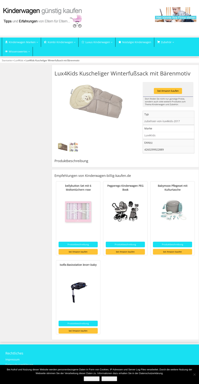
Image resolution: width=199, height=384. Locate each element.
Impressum (12, 359)
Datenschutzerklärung (19, 364)
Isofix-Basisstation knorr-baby (78, 265)
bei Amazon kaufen (168, 90)
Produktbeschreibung (78, 244)
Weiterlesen (109, 378)
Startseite (7, 60)
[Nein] (194, 374)
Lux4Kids (18, 60)
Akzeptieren (91, 378)
